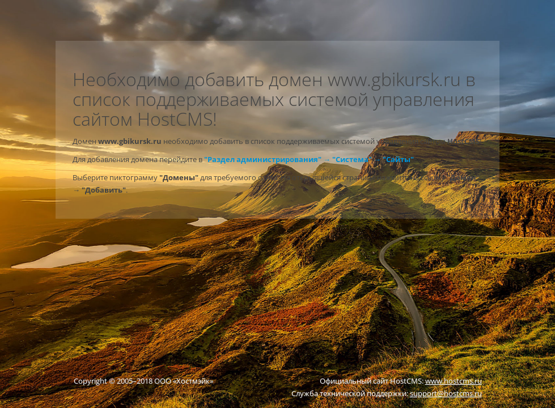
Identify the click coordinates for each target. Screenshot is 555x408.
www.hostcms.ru (453, 381)
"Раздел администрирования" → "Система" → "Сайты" (309, 159)
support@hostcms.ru (446, 393)
